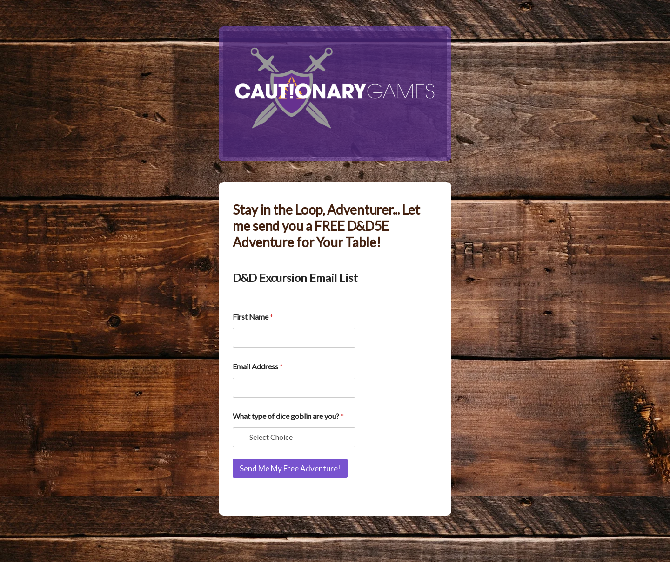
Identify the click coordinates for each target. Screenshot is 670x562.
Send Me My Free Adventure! (290, 468)
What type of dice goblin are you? (288, 416)
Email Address (258, 366)
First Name (253, 316)
